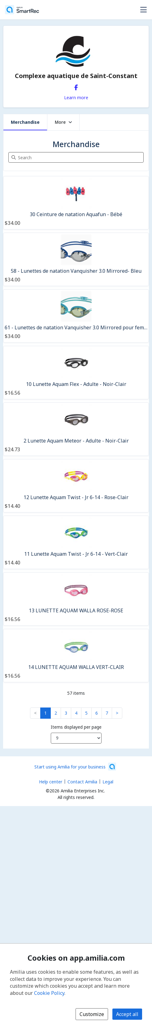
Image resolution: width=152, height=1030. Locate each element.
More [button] (63, 122)
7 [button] (107, 713)
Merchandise (25, 122)
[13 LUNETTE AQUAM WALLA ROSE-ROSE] (76, 599)
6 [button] (96, 713)
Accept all (127, 1014)
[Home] (22, 9)
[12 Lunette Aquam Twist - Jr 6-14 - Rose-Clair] (76, 486)
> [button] (117, 713)
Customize (92, 1014)
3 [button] (66, 713)
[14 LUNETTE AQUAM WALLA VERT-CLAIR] (76, 655)
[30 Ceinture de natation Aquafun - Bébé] (76, 203)
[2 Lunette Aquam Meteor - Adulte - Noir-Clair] (76, 429)
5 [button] (86, 713)
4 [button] (76, 713)
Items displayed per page (76, 727)
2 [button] (55, 713)
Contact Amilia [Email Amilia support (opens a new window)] (82, 782)
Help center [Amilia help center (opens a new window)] (50, 782)
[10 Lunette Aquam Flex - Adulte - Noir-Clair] (76, 372)
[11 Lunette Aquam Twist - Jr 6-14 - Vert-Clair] (76, 542)
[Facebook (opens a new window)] (76, 86)
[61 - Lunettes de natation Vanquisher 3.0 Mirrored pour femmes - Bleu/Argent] (76, 316)
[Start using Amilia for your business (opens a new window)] (75, 767)
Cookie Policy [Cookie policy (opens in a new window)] (49, 993)
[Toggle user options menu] (143, 9)
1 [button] (45, 713)
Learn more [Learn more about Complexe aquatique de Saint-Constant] (76, 97)
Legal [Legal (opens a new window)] (107, 782)
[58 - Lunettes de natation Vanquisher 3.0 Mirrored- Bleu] (76, 259)
